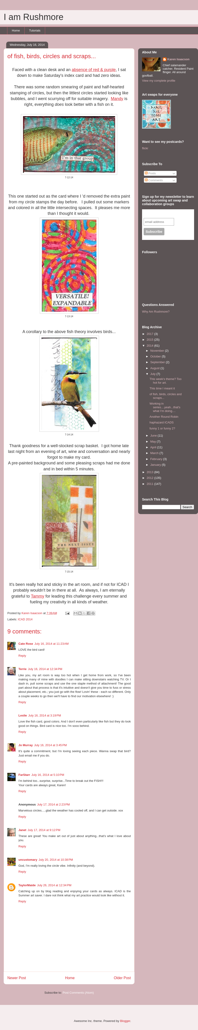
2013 (150, 472)
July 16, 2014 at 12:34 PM (45, 669)
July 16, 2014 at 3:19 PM (44, 715)
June (154, 435)
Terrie (22, 669)
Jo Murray (25, 745)
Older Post (122, 978)
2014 (150, 345)
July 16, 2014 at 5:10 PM (48, 775)
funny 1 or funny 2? (162, 428)
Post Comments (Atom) (78, 992)
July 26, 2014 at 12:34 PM (54, 885)
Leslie (22, 715)
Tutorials (34, 30)
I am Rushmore (34, 17)
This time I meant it (162, 388)
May (153, 441)
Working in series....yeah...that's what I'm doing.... (164, 407)
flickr (145, 148)
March (155, 453)
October (156, 356)
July (153, 374)
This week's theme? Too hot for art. (165, 380)
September (158, 362)
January (156, 464)
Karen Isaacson (178, 59)
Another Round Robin (163, 416)
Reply (22, 655)
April (153, 447)
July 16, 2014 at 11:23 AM (52, 643)
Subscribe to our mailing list (168, 214)
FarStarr (24, 775)
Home (16, 30)
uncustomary (27, 859)
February (156, 459)
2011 (150, 484)
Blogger (125, 1021)
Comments (154, 180)
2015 (150, 339)
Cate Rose (25, 643)
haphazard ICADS (161, 422)
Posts (150, 173)
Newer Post (16, 978)
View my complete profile (158, 80)
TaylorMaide (27, 885)
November (157, 350)
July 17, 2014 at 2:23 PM (53, 804)
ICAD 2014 (25, 619)
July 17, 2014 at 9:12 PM (44, 830)
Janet (22, 830)
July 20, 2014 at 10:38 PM (56, 859)
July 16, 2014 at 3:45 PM (50, 745)
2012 (150, 478)
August (155, 368)
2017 (150, 334)
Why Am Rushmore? (155, 311)
